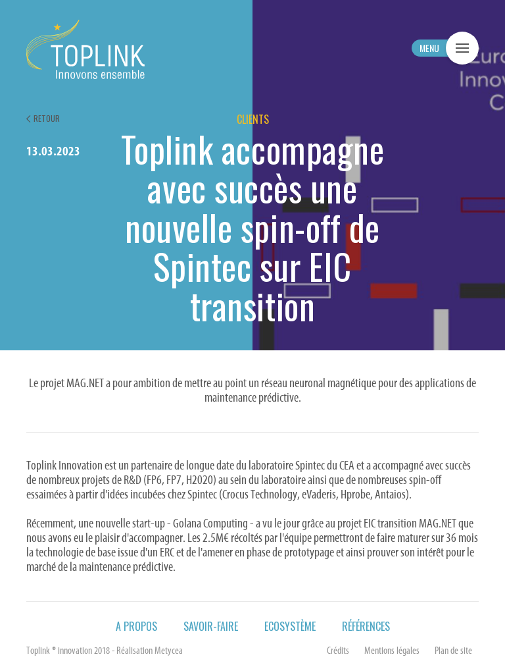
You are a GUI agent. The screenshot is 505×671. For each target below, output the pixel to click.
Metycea (169, 651)
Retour (47, 118)
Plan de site (453, 651)
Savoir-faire (210, 626)
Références (366, 626)
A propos (136, 626)
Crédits (338, 651)
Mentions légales (392, 651)
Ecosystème (290, 626)
